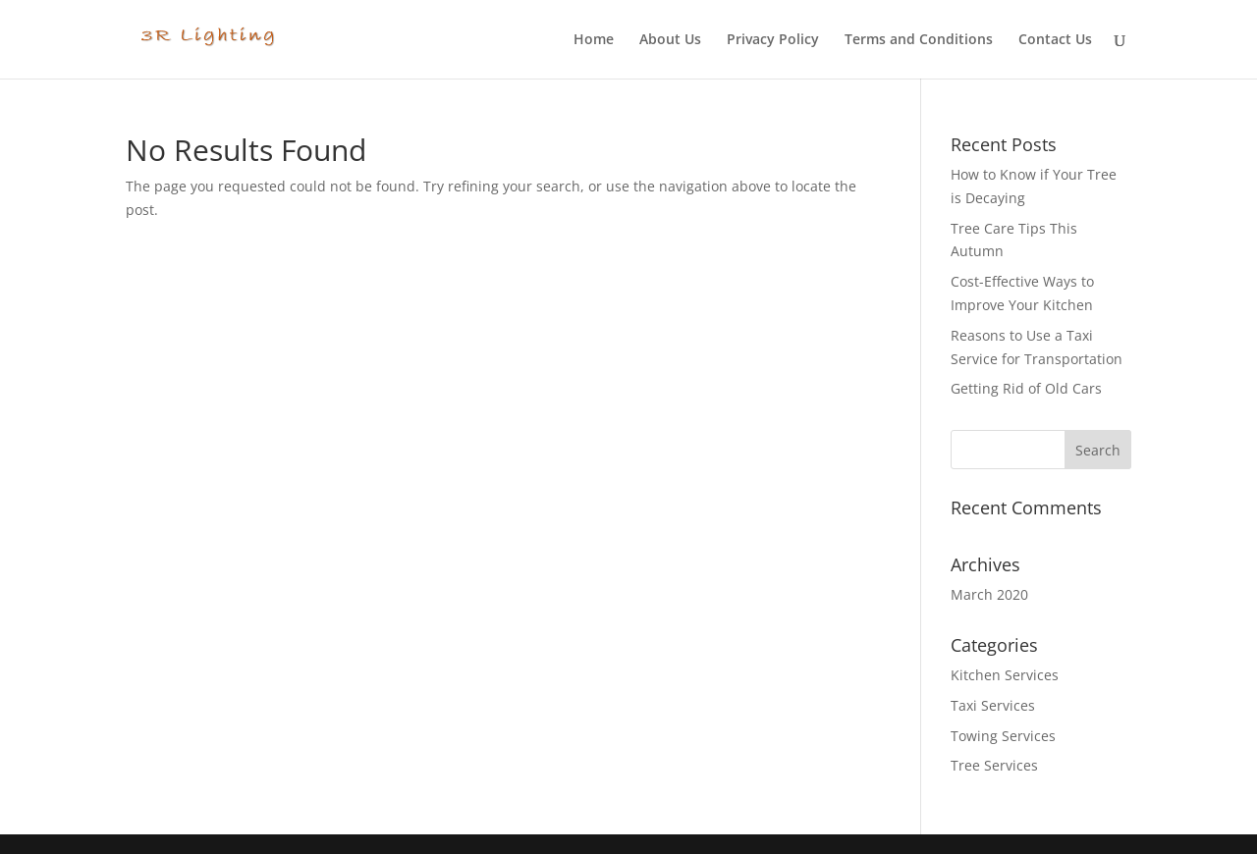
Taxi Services (993, 705)
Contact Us (1055, 40)
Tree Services (994, 765)
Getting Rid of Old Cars (1026, 388)
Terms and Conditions (919, 40)
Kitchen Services (1005, 675)
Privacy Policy (773, 40)
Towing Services (1003, 735)
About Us (670, 40)
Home (594, 40)
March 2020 (989, 594)
